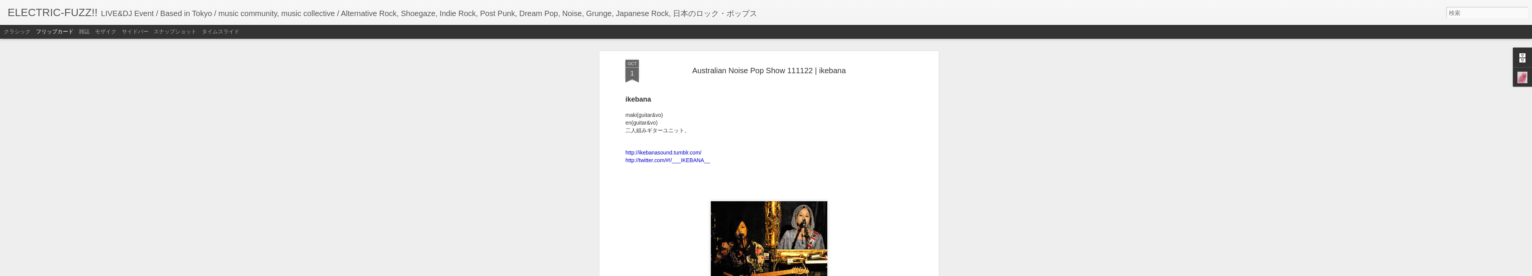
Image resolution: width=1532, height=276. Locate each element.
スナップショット (175, 31)
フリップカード (55, 31)
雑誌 (84, 31)
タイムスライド (220, 31)
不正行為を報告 (812, 271)
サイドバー (135, 31)
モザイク (105, 31)
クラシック (17, 31)
